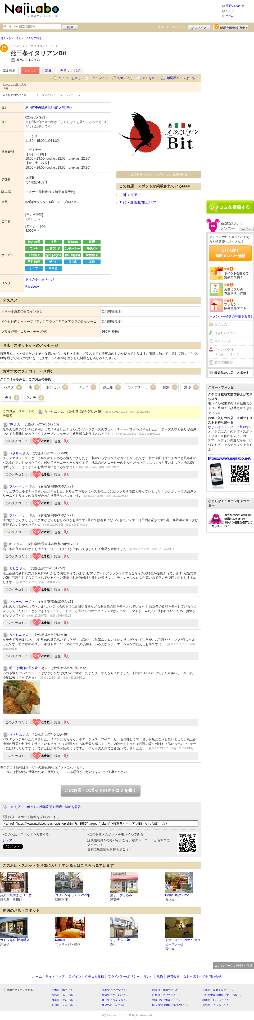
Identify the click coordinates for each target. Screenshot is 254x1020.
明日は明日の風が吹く (25, 668)
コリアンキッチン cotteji (72, 895)
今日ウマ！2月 (70, 71)
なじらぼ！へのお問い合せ (202, 976)
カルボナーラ (142, 387)
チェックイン (98, 78)
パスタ (13, 387)
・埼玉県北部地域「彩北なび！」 (169, 1005)
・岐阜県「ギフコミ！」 (164, 994)
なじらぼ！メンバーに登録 (227, 427)
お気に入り (125, 78)
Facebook (32, 286)
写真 (48, 71)
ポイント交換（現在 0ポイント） (228, 352)
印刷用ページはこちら (182, 78)
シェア (7, 840)
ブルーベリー (18, 486)
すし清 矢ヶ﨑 (120, 940)
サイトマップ (55, 976)
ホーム (230, 15)
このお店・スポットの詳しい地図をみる (158, 174)
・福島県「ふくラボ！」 (63, 994)
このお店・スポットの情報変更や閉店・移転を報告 (44, 807)
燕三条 (112, 387)
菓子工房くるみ (121, 895)
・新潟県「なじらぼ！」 (113, 994)
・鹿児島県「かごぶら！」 (115, 1005)
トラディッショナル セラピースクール (183, 942)
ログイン (199, 27)
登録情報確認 (223, 362)
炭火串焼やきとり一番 (16, 895)
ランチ (35, 398)
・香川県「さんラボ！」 (113, 1000)
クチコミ (30, 71)
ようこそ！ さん (171, 26)
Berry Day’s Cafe (177, 895)
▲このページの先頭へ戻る (234, 966)
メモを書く (150, 78)
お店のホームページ (39, 279)
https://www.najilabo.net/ (229, 458)
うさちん (50, 412)
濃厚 (191, 387)
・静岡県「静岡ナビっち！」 (166, 989)
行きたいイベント (227, 333)
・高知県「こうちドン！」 (216, 1005)
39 (11, 424)
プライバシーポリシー (124, 976)
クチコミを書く (69, 78)
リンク (148, 976)
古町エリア (128, 195)
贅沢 (170, 387)
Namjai (60, 940)
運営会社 (173, 976)
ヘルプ (230, 10)
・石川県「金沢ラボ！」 (63, 1005)
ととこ (14, 568)
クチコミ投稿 (94, 976)
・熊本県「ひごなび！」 (113, 989)
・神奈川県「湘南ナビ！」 (165, 1000)
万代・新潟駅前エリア (137, 202)
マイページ (222, 341)
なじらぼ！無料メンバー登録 (230, 253)
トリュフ (85, 387)
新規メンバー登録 (231, 27)
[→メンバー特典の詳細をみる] (230, 316)
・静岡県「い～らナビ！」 (216, 1000)
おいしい (57, 387)
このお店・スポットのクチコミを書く (101, 790)
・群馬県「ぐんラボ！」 (63, 1000)
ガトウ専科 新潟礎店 (14, 940)
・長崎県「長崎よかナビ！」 (217, 989)
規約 (160, 976)
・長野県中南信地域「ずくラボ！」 (221, 994)
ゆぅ (12, 544)
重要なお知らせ (235, 5)
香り (12, 398)
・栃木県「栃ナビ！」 (62, 989)
